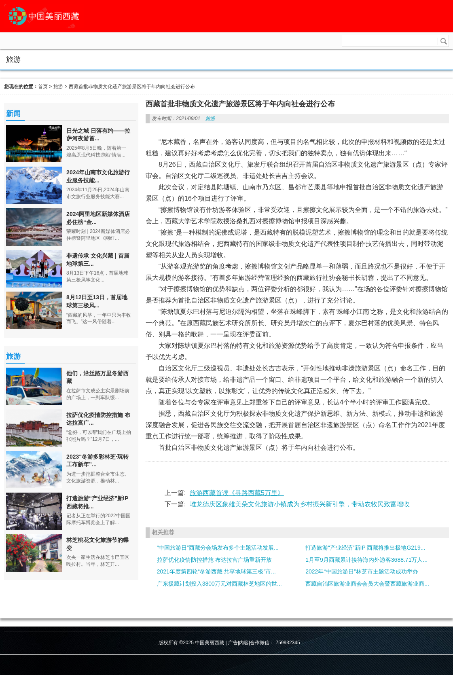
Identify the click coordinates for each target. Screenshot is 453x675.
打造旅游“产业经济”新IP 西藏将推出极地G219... (365, 547)
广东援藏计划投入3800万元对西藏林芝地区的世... (219, 583)
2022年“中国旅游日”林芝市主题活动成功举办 (361, 571)
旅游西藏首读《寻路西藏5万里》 (237, 492)
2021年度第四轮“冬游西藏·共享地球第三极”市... (216, 571)
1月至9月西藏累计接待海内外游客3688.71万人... (366, 560)
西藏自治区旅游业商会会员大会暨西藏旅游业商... (367, 583)
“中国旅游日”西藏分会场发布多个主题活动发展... (218, 547)
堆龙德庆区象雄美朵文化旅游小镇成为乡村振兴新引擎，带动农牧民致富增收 (300, 504)
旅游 (58, 86)
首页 (43, 86)
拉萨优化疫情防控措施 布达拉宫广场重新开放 (214, 560)
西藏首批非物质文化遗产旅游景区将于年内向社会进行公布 (132, 86)
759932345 (288, 642)
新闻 (13, 114)
